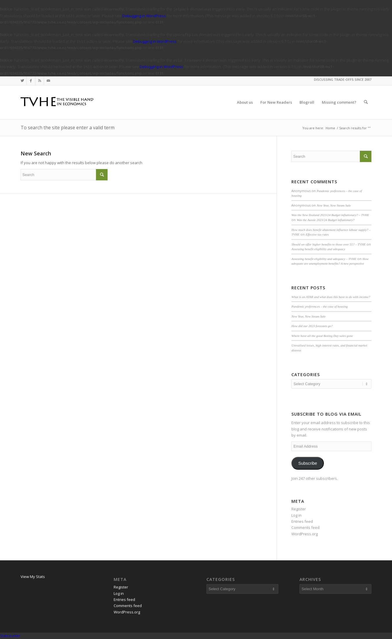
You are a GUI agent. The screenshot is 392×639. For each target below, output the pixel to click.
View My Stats (33, 576)
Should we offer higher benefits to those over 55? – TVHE (328, 244)
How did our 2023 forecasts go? (312, 326)
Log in (296, 515)
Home (330, 128)
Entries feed (302, 521)
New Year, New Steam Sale (334, 205)
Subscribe (307, 463)
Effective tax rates (317, 234)
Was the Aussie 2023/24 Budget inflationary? (325, 220)
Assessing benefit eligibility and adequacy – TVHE (323, 259)
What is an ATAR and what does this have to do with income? (330, 297)
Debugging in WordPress (144, 15)
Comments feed (305, 527)
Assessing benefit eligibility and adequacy (318, 249)
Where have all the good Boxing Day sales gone (322, 336)
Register (298, 508)
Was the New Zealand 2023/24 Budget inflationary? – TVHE (330, 215)
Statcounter (10, 635)
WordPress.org (304, 533)
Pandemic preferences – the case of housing (319, 306)
